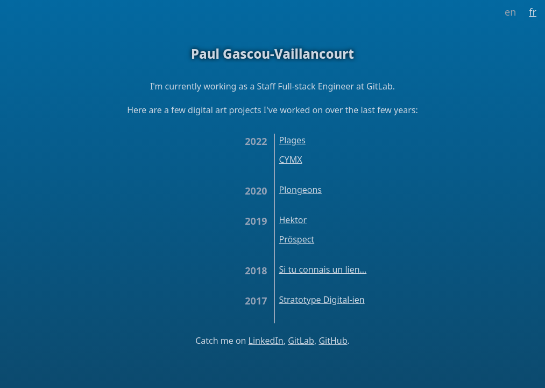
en (510, 11)
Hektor (293, 220)
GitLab (301, 341)
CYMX (290, 159)
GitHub (332, 341)
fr (532, 11)
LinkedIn (266, 341)
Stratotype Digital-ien (322, 300)
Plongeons (300, 190)
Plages (292, 140)
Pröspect (297, 239)
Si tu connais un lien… (323, 269)
